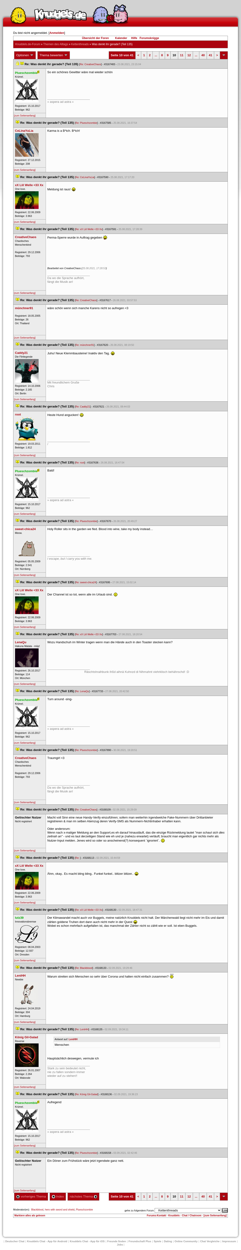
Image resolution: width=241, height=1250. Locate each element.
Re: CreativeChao (90, 64)
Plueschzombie (84, 1209)
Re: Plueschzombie (86, 122)
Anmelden (56, 33)
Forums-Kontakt (156, 1215)
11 (181, 55)
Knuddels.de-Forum (27, 44)
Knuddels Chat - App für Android (47, 1241)
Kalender (121, 38)
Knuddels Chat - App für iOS (87, 1241)
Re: (78, 857)
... (156, 55)
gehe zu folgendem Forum (139, 1210)
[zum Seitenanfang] (25, 115)
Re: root (80, 462)
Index (58, 1196)
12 (189, 55)
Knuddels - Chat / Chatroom (184, 1215)
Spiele (157, 1241)
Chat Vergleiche (210, 1241)
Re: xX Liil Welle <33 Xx (89, 229)
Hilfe (134, 38)
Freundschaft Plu (140, 1241)
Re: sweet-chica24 (86, 582)
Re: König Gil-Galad (87, 1094)
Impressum (229, 1241)
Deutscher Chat (14, 1241)
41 (210, 55)
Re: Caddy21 (83, 406)
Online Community (186, 1241)
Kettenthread (80, 44)
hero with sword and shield (59, 1209)
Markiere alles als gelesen (29, 1215)
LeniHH (73, 1039)
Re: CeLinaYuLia (85, 177)
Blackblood (37, 1209)
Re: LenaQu (82, 691)
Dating (168, 1241)
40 (203, 55)
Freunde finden (116, 1241)
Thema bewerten (54, 55)
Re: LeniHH (82, 1029)
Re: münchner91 (85, 344)
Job (120, 1244)
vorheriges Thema (31, 1196)
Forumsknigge (149, 38)
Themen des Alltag (55, 44)
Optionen (25, 55)
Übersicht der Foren (95, 38)
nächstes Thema (83, 1196)
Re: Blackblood (84, 967)
